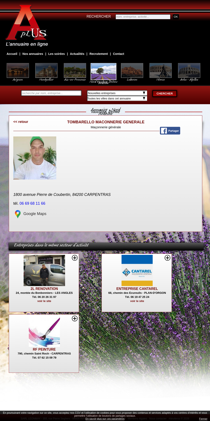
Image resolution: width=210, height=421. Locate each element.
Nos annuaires (32, 54)
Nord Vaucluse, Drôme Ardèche (103, 80)
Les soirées (56, 54)
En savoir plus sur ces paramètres (104, 418)
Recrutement (99, 54)
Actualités (77, 54)
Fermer (203, 418)
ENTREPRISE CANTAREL (137, 289)
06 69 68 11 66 (33, 203)
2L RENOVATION (44, 289)
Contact (118, 54)
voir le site (44, 301)
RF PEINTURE (44, 349)
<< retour (20, 122)
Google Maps (29, 214)
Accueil (12, 54)
